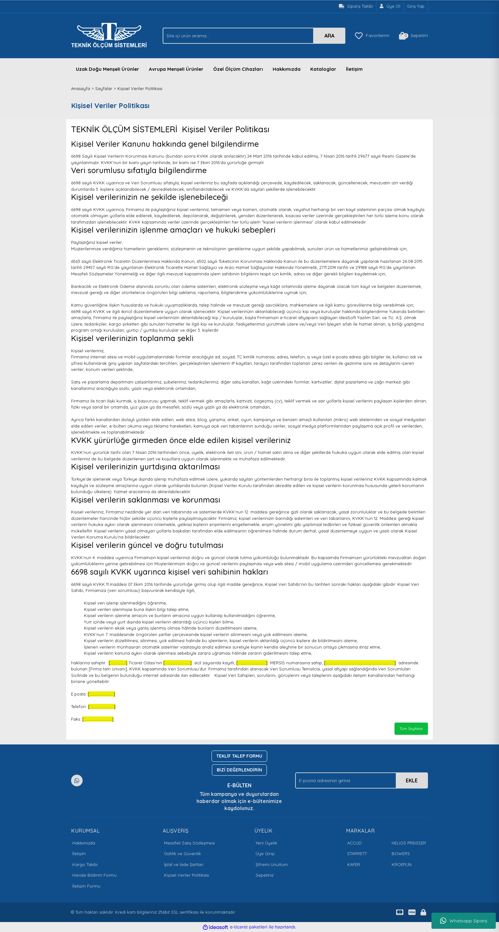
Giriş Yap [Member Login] (415, 6)
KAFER (353, 864)
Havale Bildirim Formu (94, 875)
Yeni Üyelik (266, 842)
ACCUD (354, 842)
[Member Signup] (390, 6)
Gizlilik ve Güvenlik (182, 853)
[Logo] (110, 35)
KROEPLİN (402, 864)
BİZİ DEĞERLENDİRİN (239, 770)
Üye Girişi (265, 853)
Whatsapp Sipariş (463, 920)
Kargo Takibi (85, 864)
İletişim (354, 69)
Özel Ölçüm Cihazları (238, 69)
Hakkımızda (287, 69)
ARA (329, 35)
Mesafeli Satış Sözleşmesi (189, 842)
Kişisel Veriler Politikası (186, 875)
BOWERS (401, 853)
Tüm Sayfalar (411, 728)
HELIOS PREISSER (409, 842)
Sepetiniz (265, 875)
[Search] (254, 36)
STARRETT (357, 853)
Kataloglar (323, 69)
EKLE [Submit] (412, 780)
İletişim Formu (86, 886)
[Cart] (413, 36)
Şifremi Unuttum (272, 864)
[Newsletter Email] (361, 780)
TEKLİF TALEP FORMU (239, 756)
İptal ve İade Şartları (184, 864)
